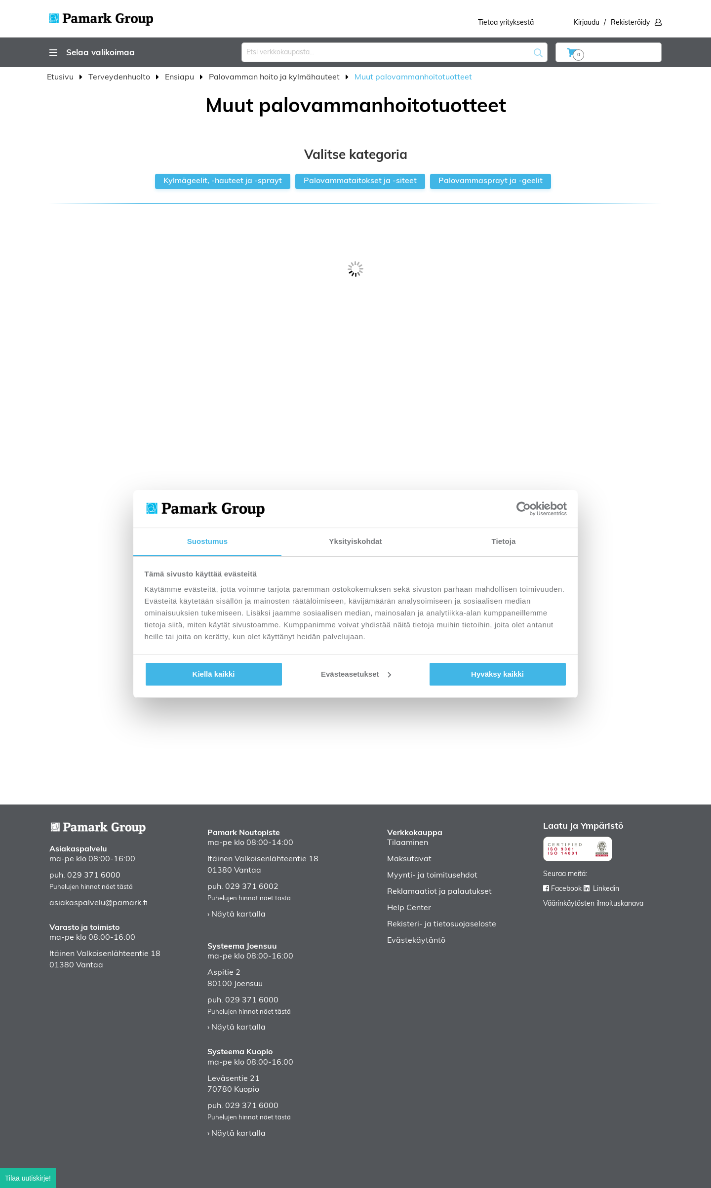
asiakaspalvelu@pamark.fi (98, 903)
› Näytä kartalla (236, 915)
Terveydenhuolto (120, 77)
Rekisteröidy (630, 23)
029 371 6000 (93, 876)
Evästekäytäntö (416, 941)
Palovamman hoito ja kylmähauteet (275, 77)
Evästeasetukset (356, 674)
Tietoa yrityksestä (506, 23)
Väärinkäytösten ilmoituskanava (593, 904)
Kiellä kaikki (214, 674)
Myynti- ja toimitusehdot (432, 876)
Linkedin (606, 889)
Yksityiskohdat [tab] (355, 541)
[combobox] (394, 52)
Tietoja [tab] (504, 541)
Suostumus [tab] (207, 541)
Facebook (566, 889)
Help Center (409, 908)
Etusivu (61, 77)
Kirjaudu (586, 23)
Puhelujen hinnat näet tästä (91, 887)
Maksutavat (409, 859)
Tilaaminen (407, 843)
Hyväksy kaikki (497, 674)
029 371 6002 (251, 887)
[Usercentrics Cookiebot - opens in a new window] (523, 508)
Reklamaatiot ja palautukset (439, 892)
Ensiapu (180, 77)
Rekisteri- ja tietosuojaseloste (441, 924)
